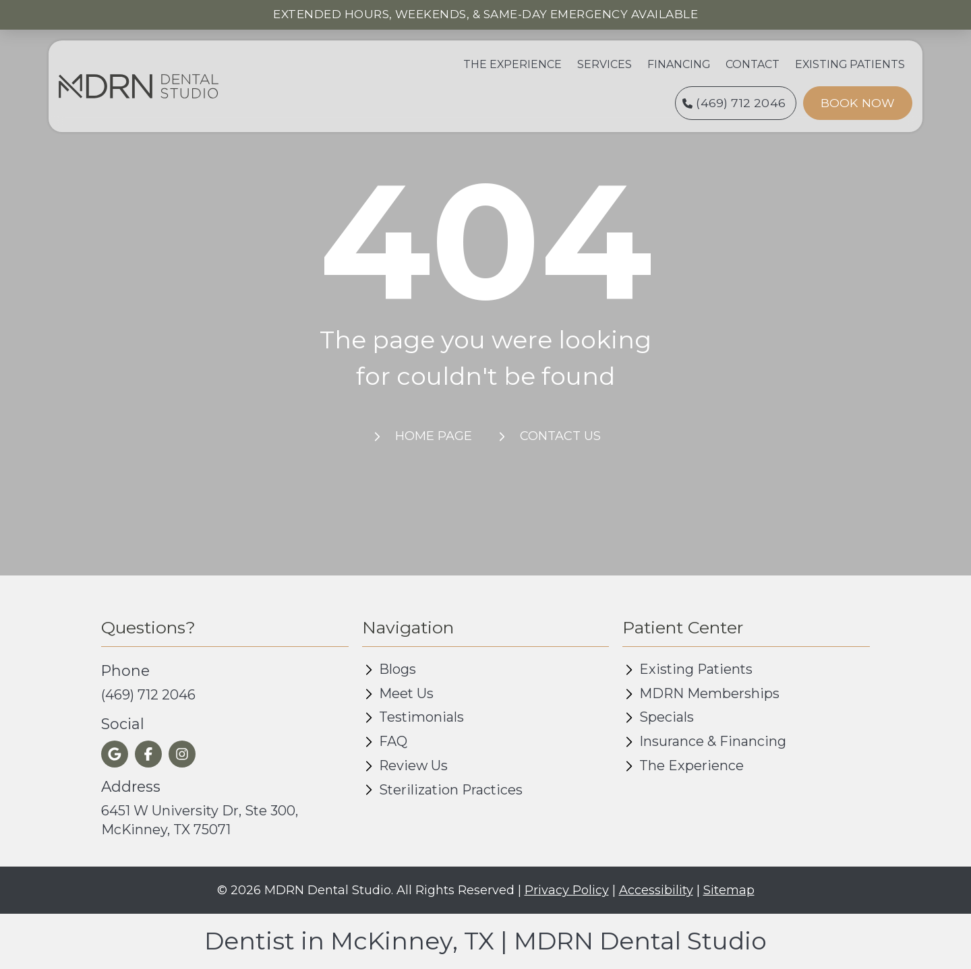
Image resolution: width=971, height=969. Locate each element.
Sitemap (729, 890)
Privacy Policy (567, 890)
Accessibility (656, 890)
